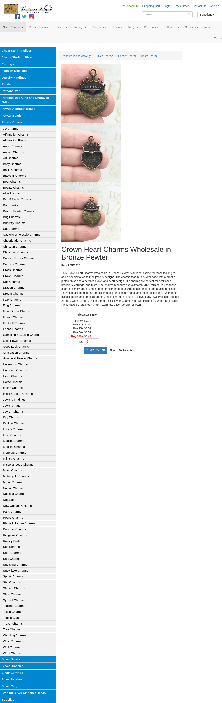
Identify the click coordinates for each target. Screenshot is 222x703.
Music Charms (12, 482)
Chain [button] (117, 27)
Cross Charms (12, 270)
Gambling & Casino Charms (21, 334)
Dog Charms (11, 281)
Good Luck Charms (16, 346)
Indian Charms (13, 387)
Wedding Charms (14, 635)
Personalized (11, 91)
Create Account (129, 6)
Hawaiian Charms (15, 370)
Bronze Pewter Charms (18, 211)
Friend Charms (13, 329)
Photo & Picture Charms (19, 523)
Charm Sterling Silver (17, 57)
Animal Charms (13, 152)
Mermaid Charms (14, 452)
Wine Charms (12, 641)
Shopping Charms (15, 564)
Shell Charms (12, 552)
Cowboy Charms (14, 264)
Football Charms (14, 323)
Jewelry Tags (11, 405)
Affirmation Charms (16, 134)
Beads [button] (62, 27)
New (207, 27)
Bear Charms (12, 181)
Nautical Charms (14, 493)
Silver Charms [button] (13, 27)
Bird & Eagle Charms (17, 199)
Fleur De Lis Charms (17, 311)
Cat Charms (11, 228)
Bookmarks (10, 205)
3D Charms (10, 128)
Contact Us (199, 6)
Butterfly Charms (14, 223)
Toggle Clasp (11, 617)
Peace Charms (13, 517)
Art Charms (10, 158)
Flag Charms (11, 305)
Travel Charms (13, 623)
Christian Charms (14, 246)
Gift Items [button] (171, 27)
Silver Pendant (12, 679)
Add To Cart (96, 350)
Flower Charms (13, 317)
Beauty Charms (13, 187)
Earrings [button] (79, 27)
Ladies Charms (13, 429)
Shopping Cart (151, 6)
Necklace (9, 499)
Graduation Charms (16, 352)
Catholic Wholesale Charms (21, 234)
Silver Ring (9, 686)
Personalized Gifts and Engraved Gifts (25, 100)
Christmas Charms (15, 252)
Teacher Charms (14, 605)
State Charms (12, 594)
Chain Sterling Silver (16, 50)
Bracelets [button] (99, 27)
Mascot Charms (13, 440)
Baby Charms (12, 164)
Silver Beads (11, 659)
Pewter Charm (12, 122)
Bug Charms (11, 217)
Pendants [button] (151, 27)
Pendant (8, 84)
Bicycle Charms (13, 193)
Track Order (181, 6)
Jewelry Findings (14, 77)
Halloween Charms (15, 364)
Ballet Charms (12, 169)
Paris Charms (12, 511)
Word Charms (12, 653)
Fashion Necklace (14, 70)
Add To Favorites (122, 350)
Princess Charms (14, 529)
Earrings (8, 64)
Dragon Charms (13, 287)
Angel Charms (12, 146)
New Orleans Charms (17, 505)
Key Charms (11, 417)
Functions (207, 14)
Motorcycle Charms (16, 476)
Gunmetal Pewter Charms (20, 358)
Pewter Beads (12, 115)
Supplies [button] (191, 27)
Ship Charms (11, 558)
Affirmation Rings (14, 140)
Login (167, 6)
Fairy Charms (12, 299)
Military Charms (13, 458)
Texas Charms (12, 611)
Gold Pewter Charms (17, 340)
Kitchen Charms (13, 423)
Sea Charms (11, 546)
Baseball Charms (14, 175)
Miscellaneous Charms (18, 464)
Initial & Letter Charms (18, 393)
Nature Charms (13, 488)
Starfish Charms (14, 588)
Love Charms (12, 435)
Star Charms (11, 582)
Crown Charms (13, 276)
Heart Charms (12, 376)
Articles (214, 6)
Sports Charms (13, 576)
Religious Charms (15, 535)
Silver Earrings (12, 672)
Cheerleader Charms (17, 240)
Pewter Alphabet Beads (18, 108)
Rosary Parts (11, 541)
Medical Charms (14, 446)
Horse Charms (12, 382)
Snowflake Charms (15, 570)
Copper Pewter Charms (18, 258)
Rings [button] (133, 27)
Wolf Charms (11, 647)
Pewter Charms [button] (40, 27)
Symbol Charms (13, 600)
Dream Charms (13, 293)
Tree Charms (11, 629)
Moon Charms (12, 470)
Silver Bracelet (12, 666)
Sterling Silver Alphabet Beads (24, 692)
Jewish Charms (13, 411)
